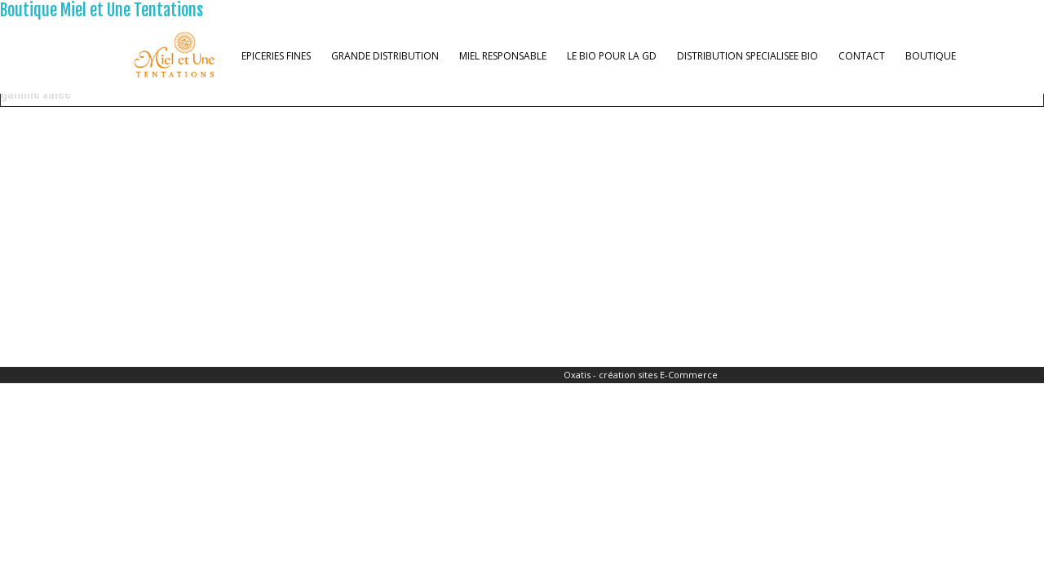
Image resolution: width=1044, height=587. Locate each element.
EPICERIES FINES (276, 56)
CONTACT (861, 56)
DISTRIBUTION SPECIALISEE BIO (747, 56)
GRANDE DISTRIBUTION (385, 56)
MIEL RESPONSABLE (502, 56)
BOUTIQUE (930, 56)
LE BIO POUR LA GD (612, 56)
